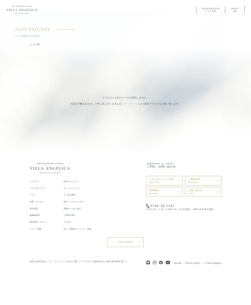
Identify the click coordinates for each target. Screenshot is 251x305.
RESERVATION (210, 10)
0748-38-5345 (163, 206)
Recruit (178, 263)
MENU (235, 9)
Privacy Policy (192, 263)
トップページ (131, 103)
